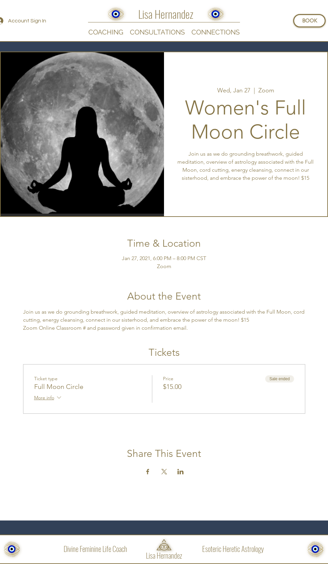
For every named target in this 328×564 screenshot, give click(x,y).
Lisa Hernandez (164, 555)
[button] (215, 31)
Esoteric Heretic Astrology (233, 548)
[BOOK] (309, 20)
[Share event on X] (164, 471)
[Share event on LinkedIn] (180, 471)
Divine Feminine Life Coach (95, 548)
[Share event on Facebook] (148, 471)
